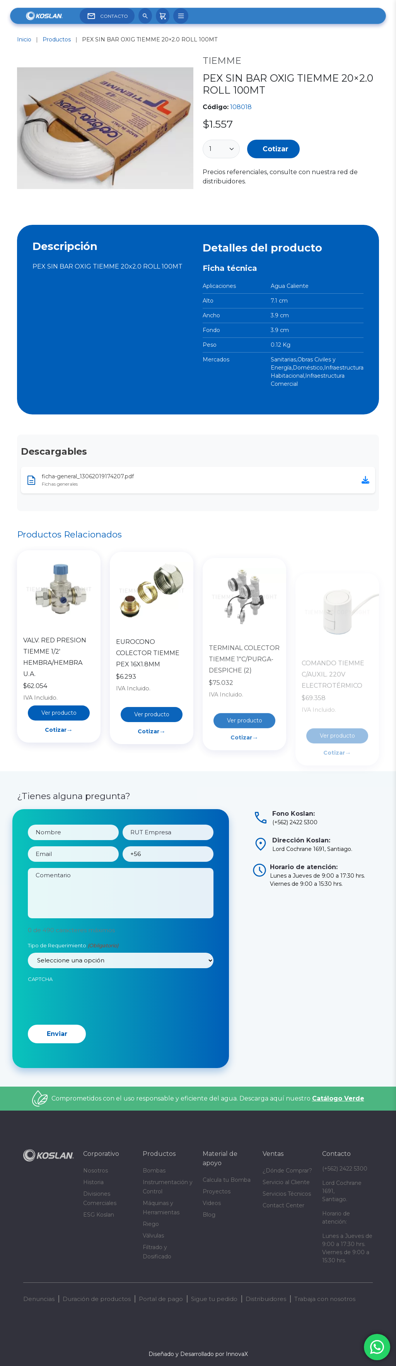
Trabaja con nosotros (324, 1299)
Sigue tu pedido (214, 1299)
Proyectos (216, 1191)
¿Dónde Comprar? (287, 1170)
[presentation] (86, 1009)
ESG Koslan (98, 1214)
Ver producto (59, 743)
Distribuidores (266, 1299)
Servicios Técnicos (287, 1193)
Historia (93, 1182)
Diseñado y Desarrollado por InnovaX (198, 1354)
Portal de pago (161, 1299)
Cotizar (275, 149)
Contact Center (283, 1205)
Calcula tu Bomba (227, 1179)
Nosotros (95, 1170)
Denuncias (39, 1299)
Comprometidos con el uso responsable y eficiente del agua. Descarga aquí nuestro (207, 1098)
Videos (212, 1203)
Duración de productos (97, 1299)
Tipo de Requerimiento (73, 953)
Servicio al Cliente (286, 1182)
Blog (209, 1214)
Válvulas (153, 1235)
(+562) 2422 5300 (344, 1168)
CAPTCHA (40, 987)
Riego (151, 1223)
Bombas (154, 1170)
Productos (57, 39)
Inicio (24, 39)
